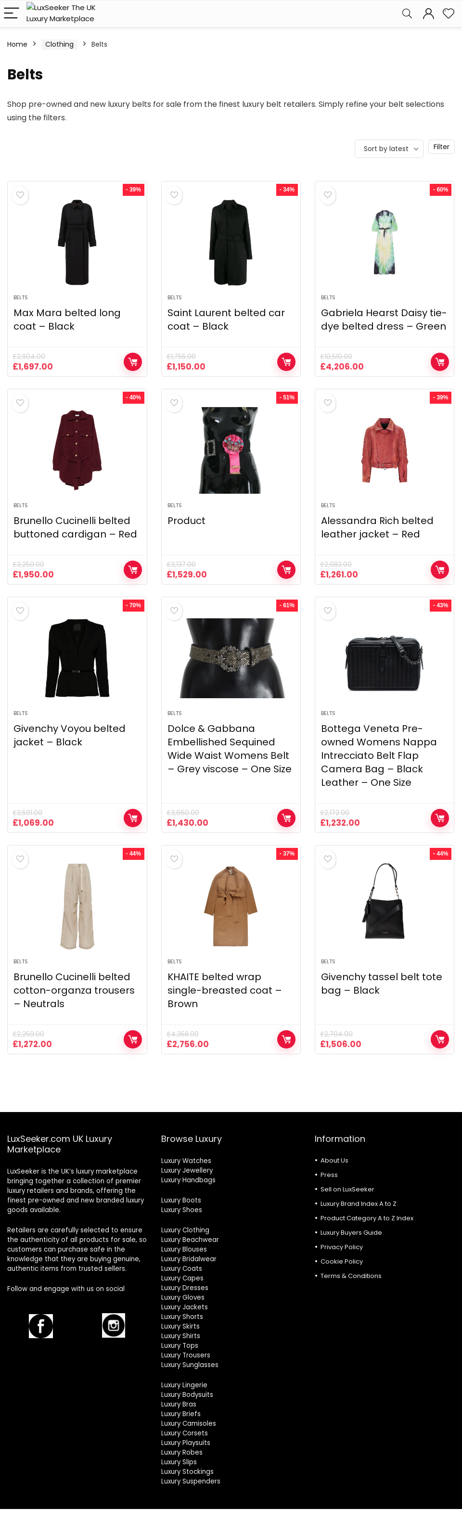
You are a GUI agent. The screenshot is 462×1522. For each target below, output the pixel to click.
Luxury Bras (178, 1404)
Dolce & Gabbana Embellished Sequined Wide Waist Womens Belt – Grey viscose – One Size (229, 749)
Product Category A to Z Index (367, 1218)
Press (329, 1174)
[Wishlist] (448, 14)
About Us (334, 1160)
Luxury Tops (179, 1345)
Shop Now (133, 362)
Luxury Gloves (183, 1297)
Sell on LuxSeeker (347, 1189)
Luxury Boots (181, 1200)
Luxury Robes (182, 1452)
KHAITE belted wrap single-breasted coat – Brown (224, 990)
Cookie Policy (342, 1261)
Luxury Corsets (184, 1433)
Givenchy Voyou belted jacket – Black (69, 735)
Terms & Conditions (351, 1275)
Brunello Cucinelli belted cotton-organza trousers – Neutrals (74, 990)
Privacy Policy (342, 1247)
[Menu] (11, 13)
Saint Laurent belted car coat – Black (226, 319)
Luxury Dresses (184, 1287)
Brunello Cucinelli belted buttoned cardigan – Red (75, 527)
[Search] (407, 13)
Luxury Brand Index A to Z (359, 1203)
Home (17, 44)
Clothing (59, 44)
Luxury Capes (182, 1278)
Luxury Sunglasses (189, 1364)
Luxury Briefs (181, 1414)
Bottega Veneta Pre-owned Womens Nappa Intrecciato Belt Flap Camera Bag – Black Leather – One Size (379, 755)
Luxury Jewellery (187, 1170)
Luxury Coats (181, 1268)
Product (186, 520)
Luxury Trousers (185, 1355)
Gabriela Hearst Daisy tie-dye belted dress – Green (384, 319)
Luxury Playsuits (185, 1442)
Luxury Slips (179, 1462)
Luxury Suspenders (190, 1481)
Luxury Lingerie (184, 1385)
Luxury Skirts (180, 1326)
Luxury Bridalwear (189, 1259)
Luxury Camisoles (188, 1423)
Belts (20, 297)
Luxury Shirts (180, 1336)
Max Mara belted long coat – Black (67, 319)
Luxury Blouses (184, 1249)
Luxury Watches (186, 1160)
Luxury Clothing (185, 1230)
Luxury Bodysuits (187, 1394)
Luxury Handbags (188, 1180)
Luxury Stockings (187, 1471)
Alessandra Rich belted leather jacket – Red (377, 527)
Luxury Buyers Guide (351, 1232)
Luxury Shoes (181, 1210)
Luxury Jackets (184, 1307)
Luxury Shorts (182, 1316)
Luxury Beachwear (190, 1239)
